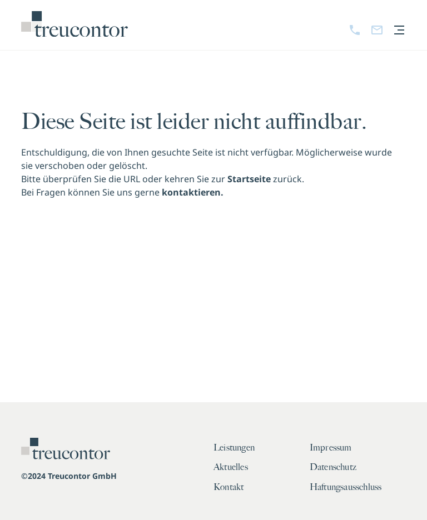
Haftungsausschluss (346, 487)
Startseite (249, 179)
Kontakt (229, 487)
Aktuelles (231, 467)
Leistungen (234, 448)
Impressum (331, 448)
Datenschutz (333, 467)
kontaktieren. (193, 192)
